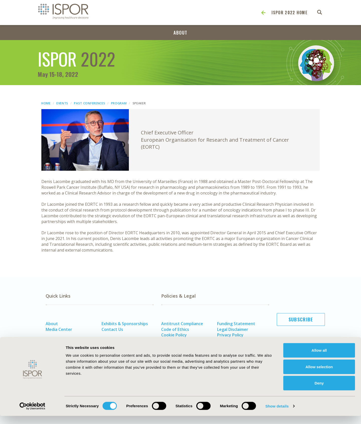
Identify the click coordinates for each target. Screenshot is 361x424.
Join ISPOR (301, 344)
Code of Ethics (175, 329)
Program (119, 103)
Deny (319, 391)
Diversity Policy (176, 340)
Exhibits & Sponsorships (125, 323)
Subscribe (301, 319)
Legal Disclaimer (232, 329)
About (180, 32)
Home (46, 103)
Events (62, 103)
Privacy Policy (230, 335)
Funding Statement (236, 323)
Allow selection (319, 375)
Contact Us (112, 329)
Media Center (59, 329)
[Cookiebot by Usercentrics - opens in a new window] (32, 414)
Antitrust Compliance (182, 323)
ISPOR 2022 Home (290, 13)
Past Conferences (89, 103)
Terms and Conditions (238, 340)
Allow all (319, 358)
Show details (277, 414)
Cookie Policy (174, 335)
